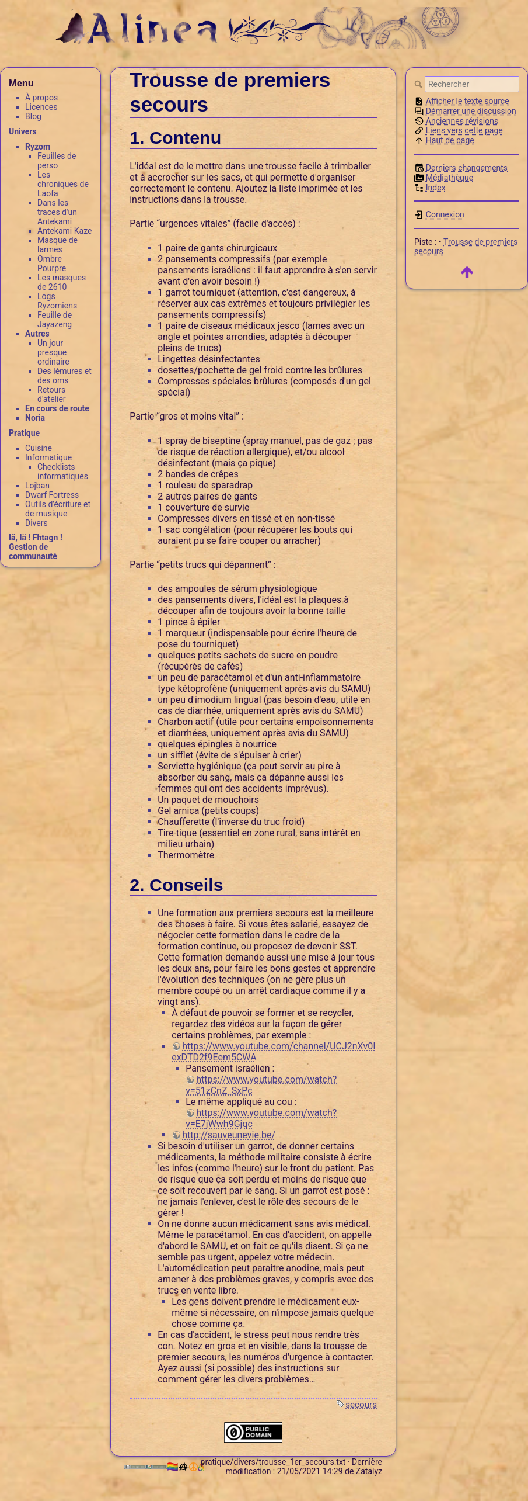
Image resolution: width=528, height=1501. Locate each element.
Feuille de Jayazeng (54, 319)
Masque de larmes (57, 244)
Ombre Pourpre (51, 263)
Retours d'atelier (51, 394)
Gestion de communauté (33, 551)
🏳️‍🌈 (177, 1466)
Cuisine (38, 448)
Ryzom (37, 146)
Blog (33, 116)
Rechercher (419, 84)
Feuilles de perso (56, 160)
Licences (41, 107)
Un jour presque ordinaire (53, 352)
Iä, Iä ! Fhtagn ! (35, 537)
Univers (23, 131)
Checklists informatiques (62, 471)
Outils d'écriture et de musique (57, 509)
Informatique (48, 457)
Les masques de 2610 (61, 282)
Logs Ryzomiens (57, 301)
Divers (36, 523)
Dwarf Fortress (52, 495)
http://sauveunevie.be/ (228, 1135)
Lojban (37, 485)
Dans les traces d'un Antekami (57, 212)
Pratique (24, 433)
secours (361, 1404)
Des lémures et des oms (64, 375)
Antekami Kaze (64, 230)
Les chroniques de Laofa (63, 184)
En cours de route (57, 408)
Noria (35, 417)
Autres (37, 333)
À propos (41, 97)
